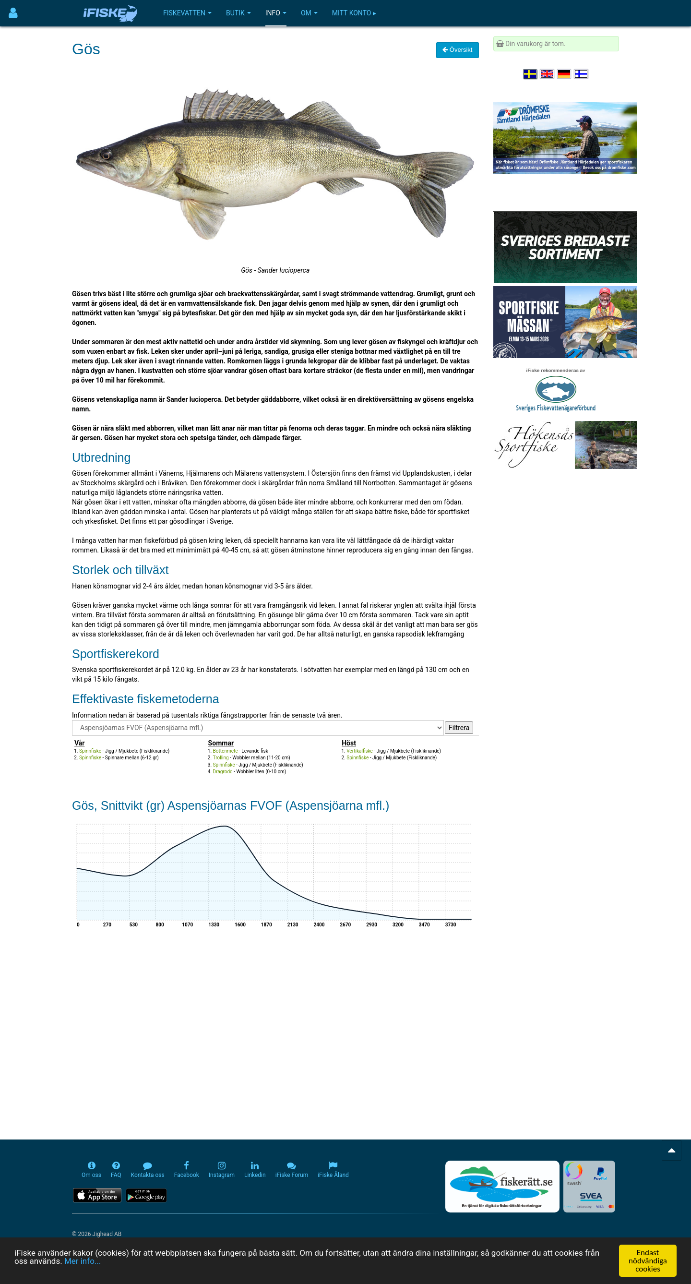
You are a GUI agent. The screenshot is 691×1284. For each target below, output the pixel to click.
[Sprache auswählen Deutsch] (564, 74)
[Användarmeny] (13, 13)
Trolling (221, 757)
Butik (238, 13)
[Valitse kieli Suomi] (581, 74)
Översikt (457, 49)
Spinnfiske (90, 751)
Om (309, 13)
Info (275, 13)
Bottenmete (225, 751)
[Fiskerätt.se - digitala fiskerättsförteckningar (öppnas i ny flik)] (502, 1186)
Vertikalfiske (359, 751)
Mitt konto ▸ (354, 13)
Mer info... (82, 1261)
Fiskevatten (187, 13)
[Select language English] (547, 74)
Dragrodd (223, 771)
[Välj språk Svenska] (530, 74)
